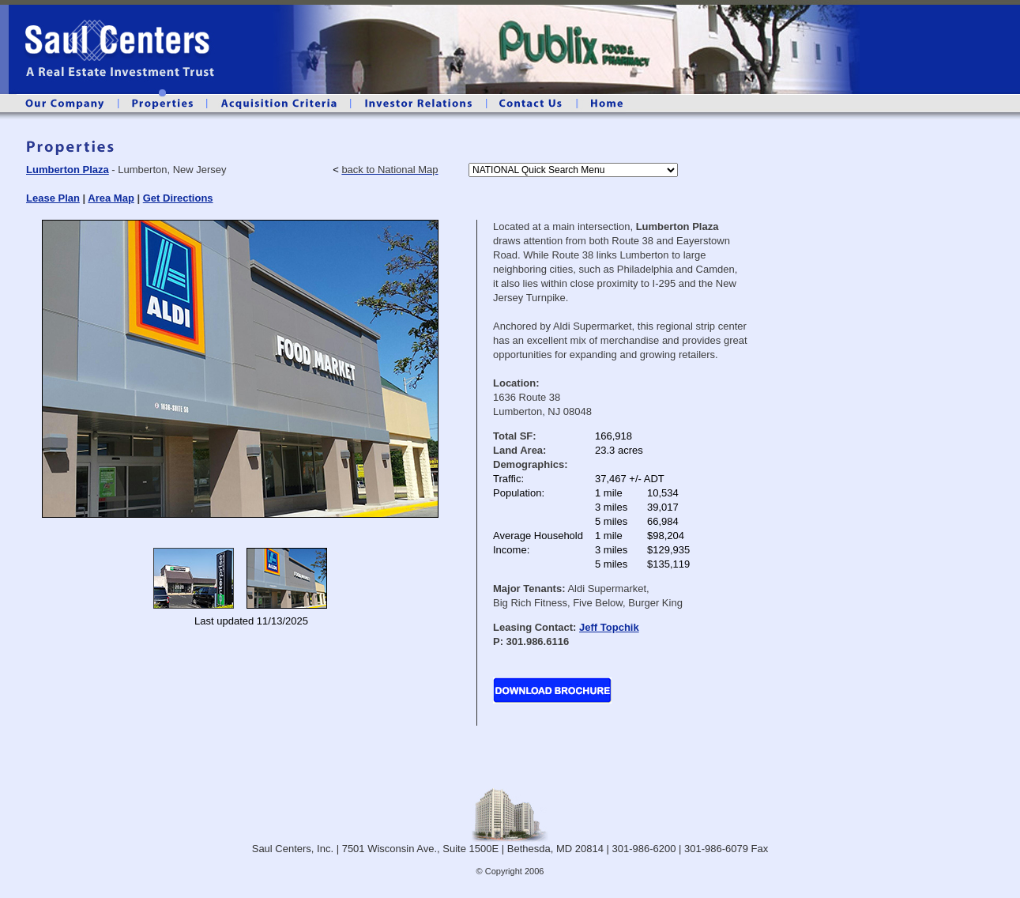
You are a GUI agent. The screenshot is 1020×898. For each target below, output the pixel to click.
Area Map (111, 198)
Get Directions (178, 198)
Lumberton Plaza (67, 169)
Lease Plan (53, 198)
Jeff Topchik (609, 627)
